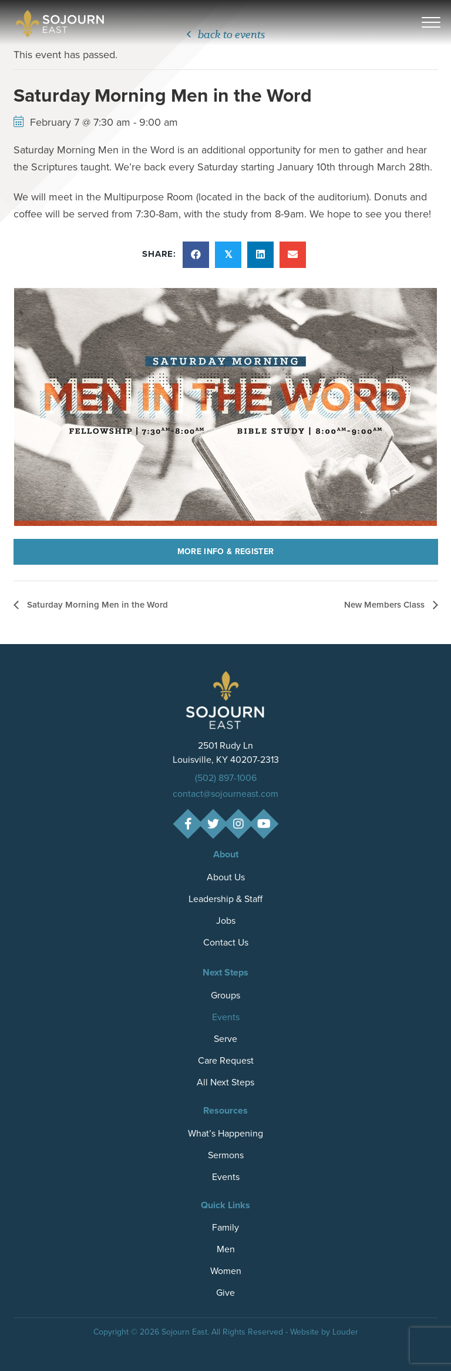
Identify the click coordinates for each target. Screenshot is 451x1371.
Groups (225, 995)
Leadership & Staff (225, 899)
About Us (226, 877)
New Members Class (385, 604)
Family (225, 1227)
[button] (431, 23)
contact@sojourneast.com (225, 793)
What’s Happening (225, 1133)
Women (225, 1271)
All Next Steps (225, 1082)
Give (225, 1292)
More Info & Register (225, 551)
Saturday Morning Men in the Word (96, 604)
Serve (225, 1038)
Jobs (225, 920)
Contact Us (225, 942)
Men (226, 1249)
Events (226, 1017)
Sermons (226, 1155)
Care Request (226, 1060)
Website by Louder (324, 1332)
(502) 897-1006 (226, 778)
